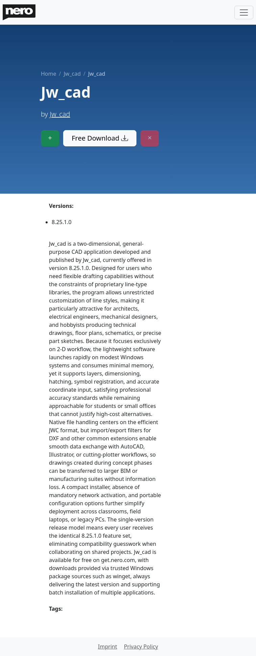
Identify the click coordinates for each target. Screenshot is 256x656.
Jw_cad (72, 73)
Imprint (107, 646)
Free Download (100, 138)
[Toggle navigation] (243, 12)
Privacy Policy (141, 646)
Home (48, 73)
